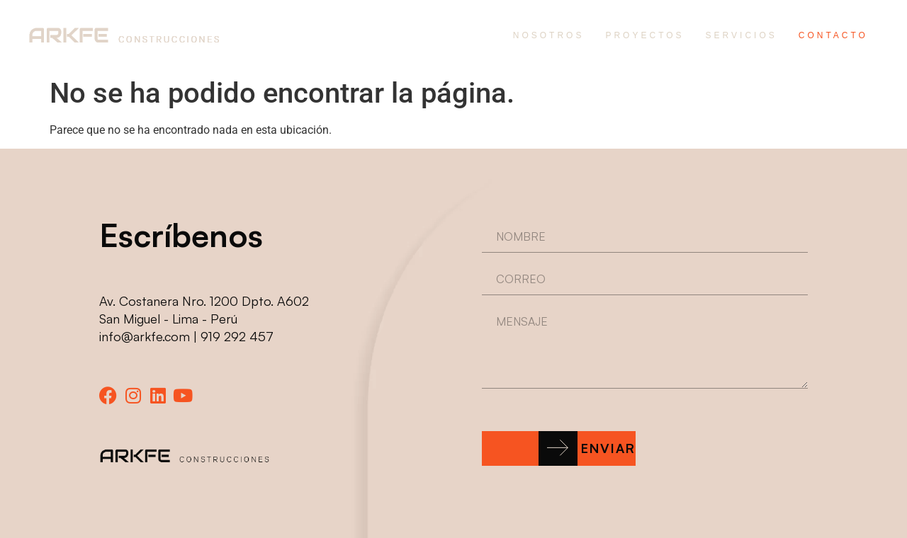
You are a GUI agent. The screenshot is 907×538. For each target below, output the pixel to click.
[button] (559, 448)
